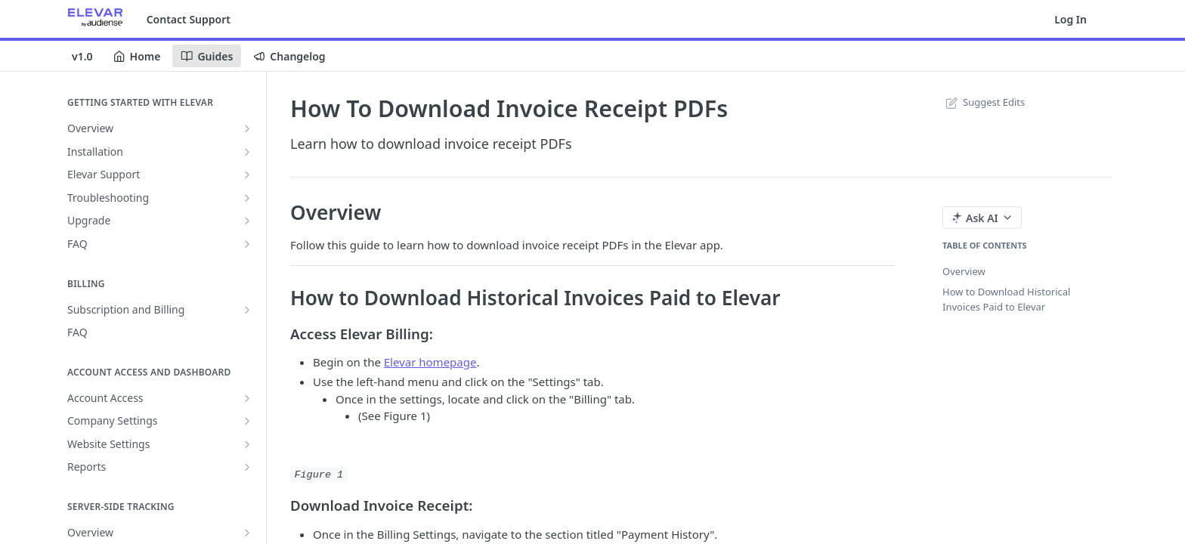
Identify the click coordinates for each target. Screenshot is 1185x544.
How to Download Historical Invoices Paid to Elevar (1006, 299)
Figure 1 (318, 474)
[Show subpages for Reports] (247, 467)
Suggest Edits (983, 102)
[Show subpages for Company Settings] (247, 421)
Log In (1070, 19)
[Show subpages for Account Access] (247, 398)
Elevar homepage (430, 361)
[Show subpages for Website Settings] (247, 444)
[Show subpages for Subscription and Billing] (247, 310)
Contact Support (189, 19)
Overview (963, 271)
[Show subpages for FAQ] (247, 244)
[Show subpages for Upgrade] (247, 221)
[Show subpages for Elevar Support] (247, 174)
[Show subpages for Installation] (247, 152)
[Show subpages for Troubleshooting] (247, 198)
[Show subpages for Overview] (247, 128)
